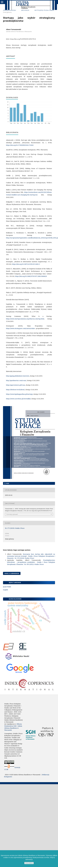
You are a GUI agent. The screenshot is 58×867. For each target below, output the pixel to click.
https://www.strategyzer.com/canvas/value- (20, 328)
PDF (7, 483)
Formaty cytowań (12, 514)
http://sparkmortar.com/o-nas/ (16, 380)
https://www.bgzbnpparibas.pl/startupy (19, 394)
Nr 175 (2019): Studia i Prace (44, 10)
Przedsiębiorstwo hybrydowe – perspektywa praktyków (31, 561)
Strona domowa (9, 10)
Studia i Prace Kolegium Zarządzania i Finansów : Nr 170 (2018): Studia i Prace (31, 557)
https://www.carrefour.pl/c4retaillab (18, 399)
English (5, 590)
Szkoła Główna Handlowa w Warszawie (13, 728)
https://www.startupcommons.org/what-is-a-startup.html (25, 319)
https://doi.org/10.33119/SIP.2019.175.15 (23, 39)
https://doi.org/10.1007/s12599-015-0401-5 (26, 264)
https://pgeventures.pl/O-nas (15, 385)
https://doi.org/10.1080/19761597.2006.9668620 (31, 276)
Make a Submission (11, 573)
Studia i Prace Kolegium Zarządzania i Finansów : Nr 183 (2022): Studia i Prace (31, 563)
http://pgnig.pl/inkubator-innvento (17, 376)
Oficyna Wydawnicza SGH (13, 725)
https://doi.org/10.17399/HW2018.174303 (19, 145)
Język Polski (7, 587)
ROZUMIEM (29, 863)
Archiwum (25, 10)
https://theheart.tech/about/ (15, 390)
